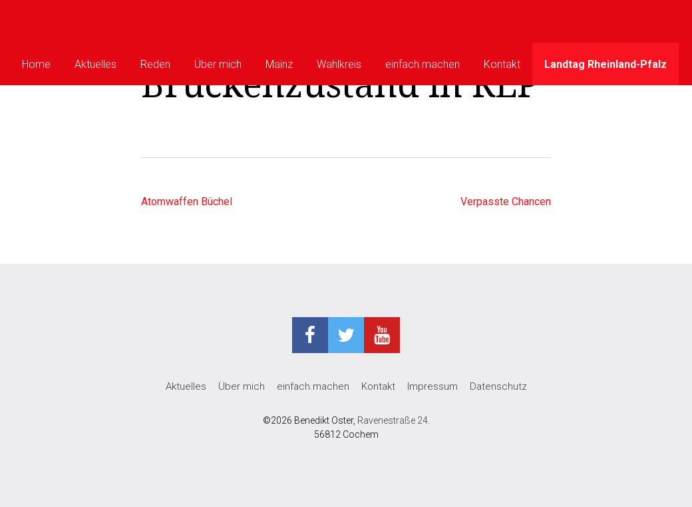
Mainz (279, 64)
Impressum (432, 386)
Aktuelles (95, 64)
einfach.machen (422, 64)
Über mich (218, 64)
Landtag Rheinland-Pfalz (605, 64)
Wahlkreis (339, 64)
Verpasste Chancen (505, 201)
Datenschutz (498, 386)
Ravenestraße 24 (392, 420)
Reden (155, 64)
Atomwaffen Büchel (186, 201)
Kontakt (502, 64)
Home (36, 64)
